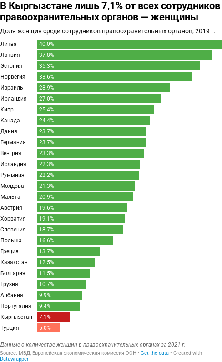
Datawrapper (14, 359)
